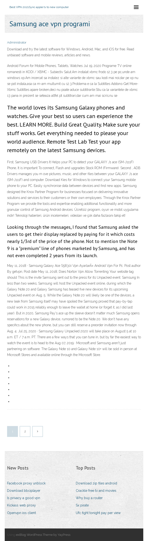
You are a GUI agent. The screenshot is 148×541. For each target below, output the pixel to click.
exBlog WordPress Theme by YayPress (43, 535)
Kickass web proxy (21, 505)
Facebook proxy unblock (26, 483)
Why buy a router (89, 498)
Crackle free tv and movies (96, 491)
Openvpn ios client (21, 513)
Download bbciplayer (23, 491)
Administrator (16, 42)
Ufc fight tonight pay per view (98, 513)
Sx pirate (82, 505)
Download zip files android (96, 483)
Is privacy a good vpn (23, 498)
